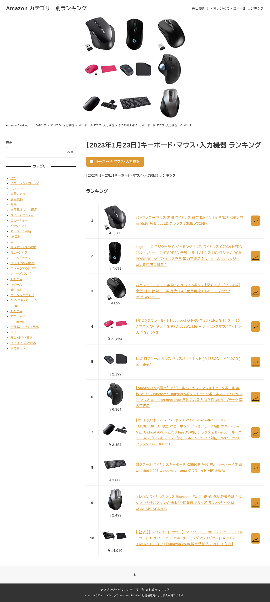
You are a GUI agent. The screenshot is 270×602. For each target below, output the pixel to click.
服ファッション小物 (23, 247)
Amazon (16, 305)
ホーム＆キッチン (22, 295)
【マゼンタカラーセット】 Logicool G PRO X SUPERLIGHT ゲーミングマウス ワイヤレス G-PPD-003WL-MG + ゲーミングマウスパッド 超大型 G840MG (189, 326)
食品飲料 (16, 199)
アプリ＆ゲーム (20, 316)
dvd (13, 178)
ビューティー (19, 220)
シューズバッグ (20, 273)
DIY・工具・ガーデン (24, 300)
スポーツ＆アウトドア (24, 183)
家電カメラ (17, 194)
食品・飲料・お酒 (21, 337)
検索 (9, 142)
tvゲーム (16, 284)
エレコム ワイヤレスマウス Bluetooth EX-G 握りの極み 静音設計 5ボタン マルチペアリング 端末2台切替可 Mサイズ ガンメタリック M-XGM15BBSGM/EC (188, 503)
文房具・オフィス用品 (24, 327)
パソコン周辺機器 (22, 263)
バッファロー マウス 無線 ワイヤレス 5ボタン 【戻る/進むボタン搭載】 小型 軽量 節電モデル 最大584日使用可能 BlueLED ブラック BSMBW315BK (188, 291)
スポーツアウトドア (23, 268)
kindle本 (16, 289)
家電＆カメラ (19, 348)
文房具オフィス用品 (23, 210)
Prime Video (19, 321)
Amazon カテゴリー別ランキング (46, 8)
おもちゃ (16, 279)
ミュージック (18, 252)
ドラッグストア (20, 226)
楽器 (13, 204)
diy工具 (15, 236)
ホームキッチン (20, 258)
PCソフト (16, 188)
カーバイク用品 (20, 231)
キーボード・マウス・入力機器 (115, 161)
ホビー (15, 332)
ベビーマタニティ (22, 215)
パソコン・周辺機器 (23, 343)
